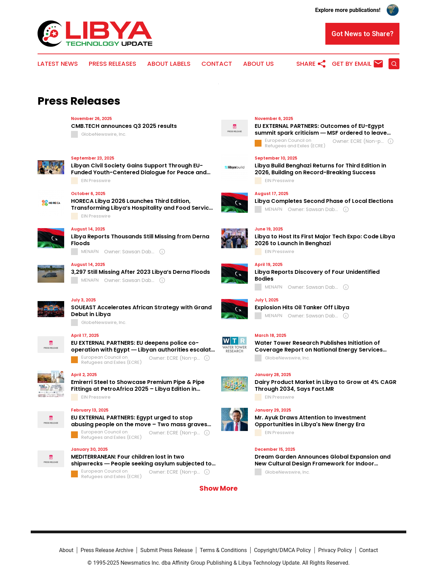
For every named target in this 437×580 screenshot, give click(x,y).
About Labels (169, 64)
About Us (258, 64)
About (66, 550)
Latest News (58, 64)
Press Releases (112, 64)
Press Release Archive (107, 550)
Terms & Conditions (223, 550)
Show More (218, 488)
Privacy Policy (335, 550)
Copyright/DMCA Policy (282, 550)
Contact (216, 64)
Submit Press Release (166, 550)
